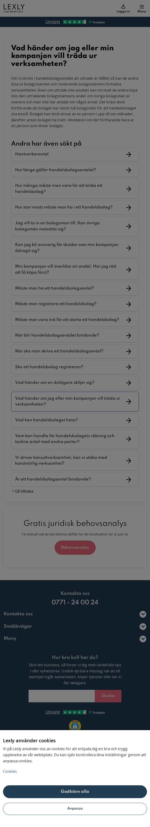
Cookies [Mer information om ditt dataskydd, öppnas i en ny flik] (10, 771)
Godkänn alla (75, 792)
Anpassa (75, 808)
